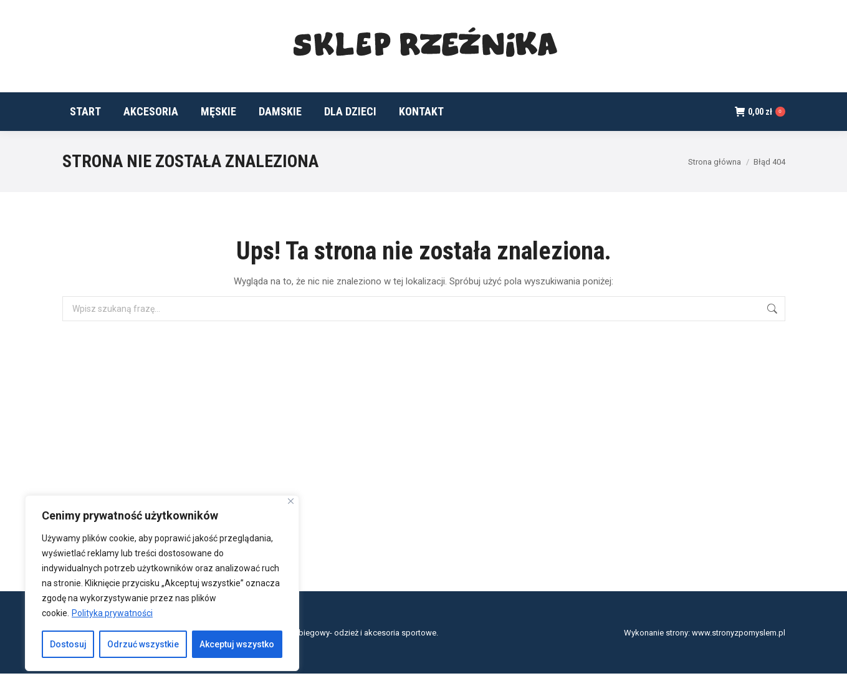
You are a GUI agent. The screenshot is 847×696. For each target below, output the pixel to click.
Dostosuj (68, 644)
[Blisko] (291, 501)
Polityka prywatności (112, 613)
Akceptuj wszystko (236, 644)
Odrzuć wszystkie (143, 644)
